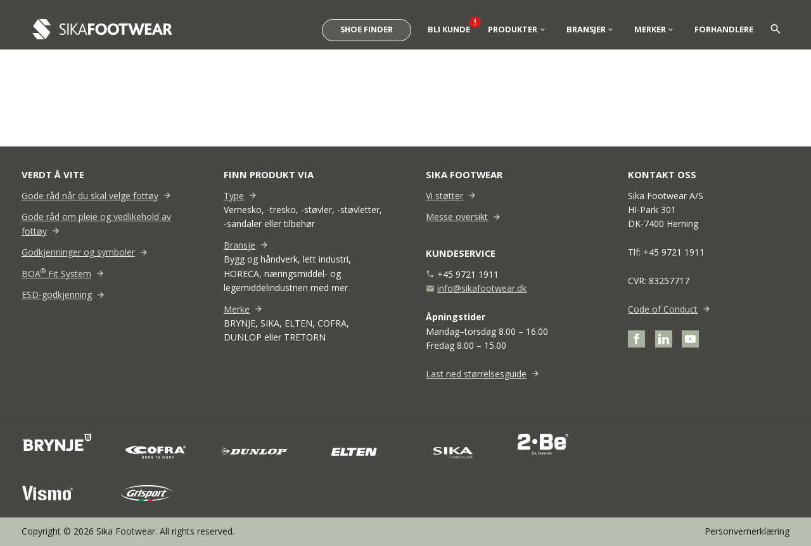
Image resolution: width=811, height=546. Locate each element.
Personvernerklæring (747, 531)
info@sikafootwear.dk (482, 288)
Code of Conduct (663, 309)
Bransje (239, 245)
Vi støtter (444, 196)
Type (234, 196)
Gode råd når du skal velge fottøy (90, 196)
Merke (237, 309)
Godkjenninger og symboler (78, 252)
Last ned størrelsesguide (476, 374)
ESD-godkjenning (57, 295)
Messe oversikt (457, 217)
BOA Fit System (56, 274)
